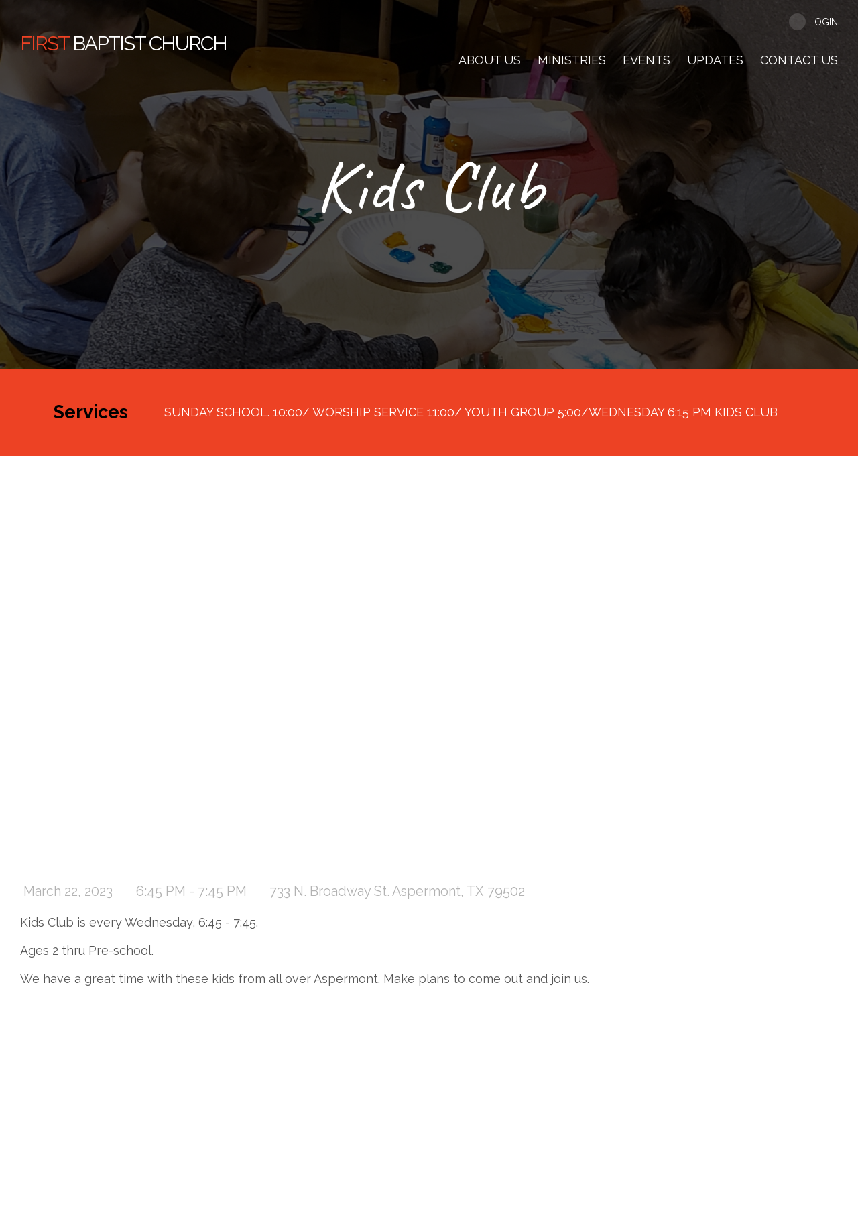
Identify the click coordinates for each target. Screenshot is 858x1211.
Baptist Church (123, 43)
